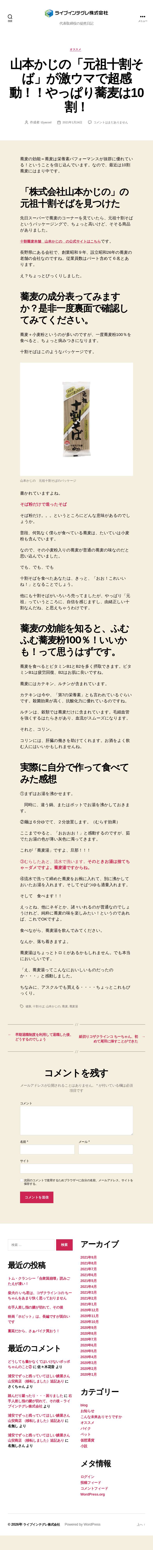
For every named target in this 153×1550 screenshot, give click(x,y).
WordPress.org (92, 1509)
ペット (85, 1449)
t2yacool (44, 129)
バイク (85, 1443)
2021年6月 (88, 1289)
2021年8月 (88, 1278)
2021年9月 (88, 1272)
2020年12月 (89, 1325)
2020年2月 (88, 1383)
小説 (83, 1461)
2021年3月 (88, 1307)
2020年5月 (88, 1365)
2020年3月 (88, 1377)
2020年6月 (88, 1360)
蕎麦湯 (76, 1013)
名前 (24, 1156)
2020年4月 (88, 1371)
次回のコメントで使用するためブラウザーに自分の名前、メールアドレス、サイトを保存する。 (78, 1196)
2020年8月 (88, 1348)
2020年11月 (89, 1330)
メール (84, 1156)
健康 (29, 1013)
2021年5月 (88, 1295)
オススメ (76, 56)
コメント (26, 1117)
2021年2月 (88, 1313)
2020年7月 (88, 1354)
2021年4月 (88, 1301)
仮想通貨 (87, 1455)
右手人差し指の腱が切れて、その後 (35, 1322)
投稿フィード (90, 1497)
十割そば (39, 1013)
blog (84, 1420)
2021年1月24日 (71, 129)
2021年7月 (88, 1284)
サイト (24, 1175)
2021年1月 (88, 1319)
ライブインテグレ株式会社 (44, 1539)
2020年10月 (89, 1336)
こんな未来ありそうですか (101, 1431)
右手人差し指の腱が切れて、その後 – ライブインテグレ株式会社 (40, 1415)
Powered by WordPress (87, 1539)
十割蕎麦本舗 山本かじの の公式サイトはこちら (68, 248)
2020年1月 (88, 1389)
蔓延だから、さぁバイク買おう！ (34, 1346)
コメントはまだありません (111, 129)
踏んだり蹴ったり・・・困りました (35, 1410)
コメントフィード (94, 1503)
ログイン (87, 1491)
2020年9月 (88, 1342)
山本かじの (55, 1013)
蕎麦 (67, 1013)
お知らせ (87, 1425)
